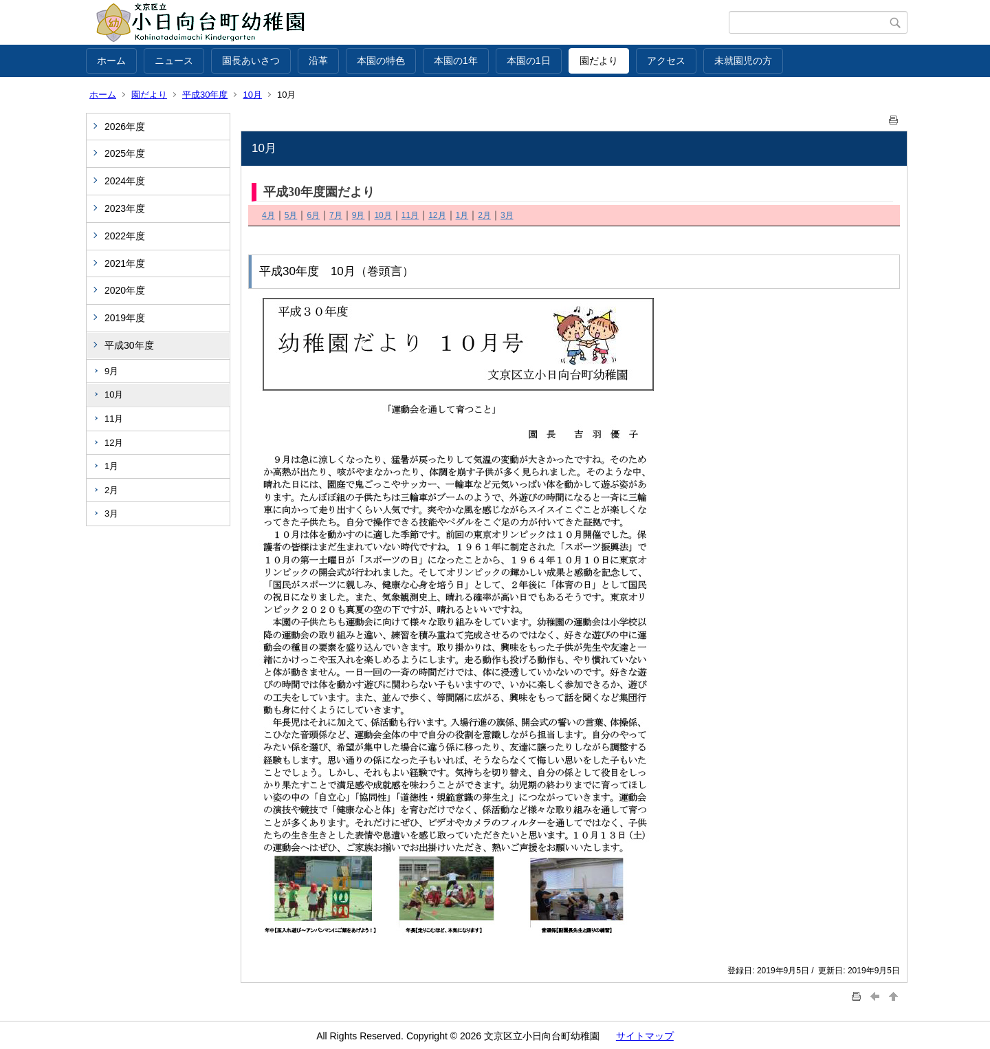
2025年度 (124, 153)
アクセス (666, 60)
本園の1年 (456, 60)
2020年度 (124, 290)
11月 (113, 418)
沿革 (318, 60)
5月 (291, 215)
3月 (111, 513)
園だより (599, 60)
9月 (111, 371)
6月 (313, 215)
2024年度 (124, 180)
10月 (252, 94)
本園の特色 (381, 60)
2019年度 (124, 317)
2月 (111, 490)
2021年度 (124, 263)
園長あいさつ (251, 60)
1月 (111, 466)
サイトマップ (645, 1035)
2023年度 (124, 208)
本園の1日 (529, 60)
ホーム (111, 60)
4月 (268, 215)
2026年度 (124, 126)
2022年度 (124, 235)
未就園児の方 (743, 60)
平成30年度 (205, 94)
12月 (113, 442)
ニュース (174, 60)
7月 (335, 215)
